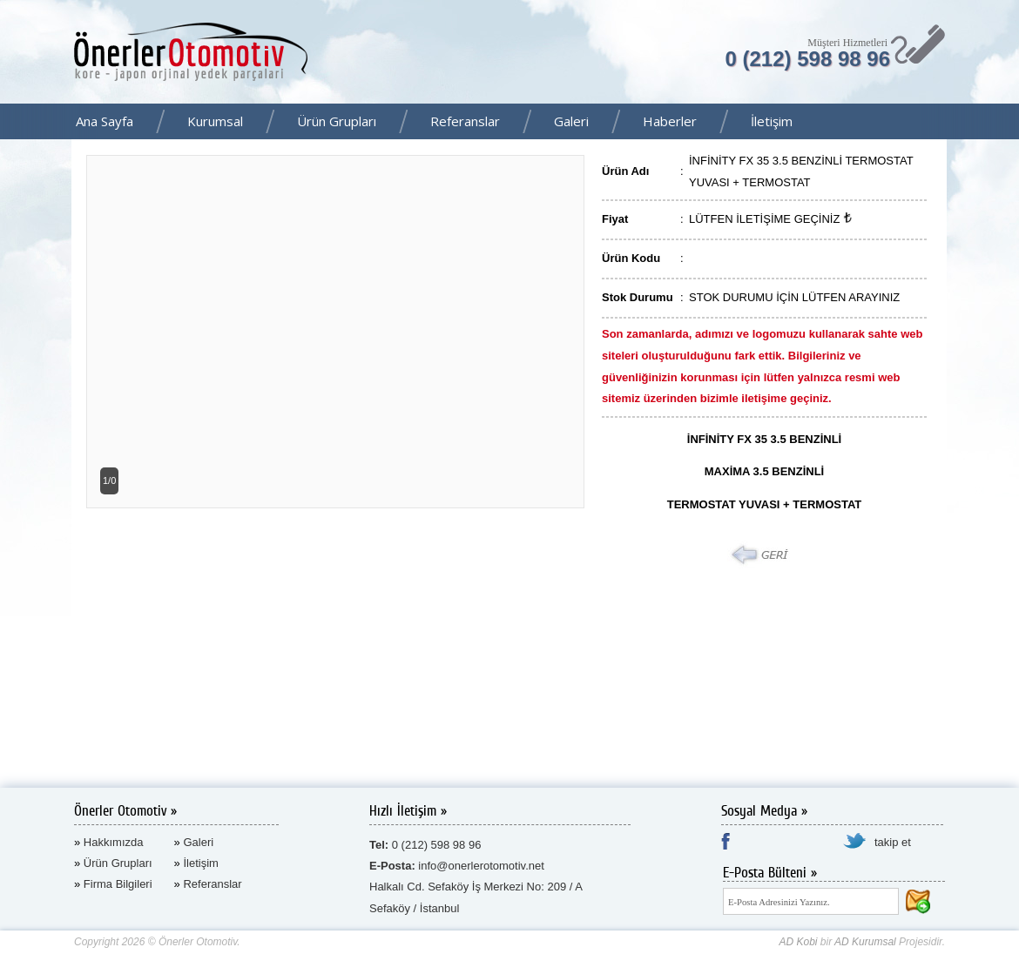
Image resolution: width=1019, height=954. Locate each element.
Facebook (1000, 122)
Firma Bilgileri (118, 883)
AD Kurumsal (865, 942)
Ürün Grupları (336, 121)
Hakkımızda (114, 842)
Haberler (670, 121)
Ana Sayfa (104, 121)
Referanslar (465, 121)
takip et (892, 842)
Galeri (571, 121)
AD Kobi (798, 942)
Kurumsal (215, 121)
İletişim (772, 121)
